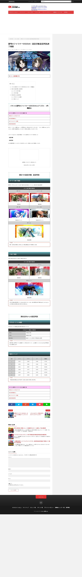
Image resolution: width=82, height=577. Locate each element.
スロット (19, 49)
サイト (9, 478)
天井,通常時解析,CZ (13, 118)
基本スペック (15, 99)
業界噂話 (65, 12)
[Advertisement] (41, 25)
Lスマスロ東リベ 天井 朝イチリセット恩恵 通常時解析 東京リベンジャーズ (44, 1)
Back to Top (41, 496)
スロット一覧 (29, 12)
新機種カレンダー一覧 (57, 12)
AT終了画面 (14, 93)
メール (10, 473)
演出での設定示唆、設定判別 (16, 89)
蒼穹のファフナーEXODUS (27, 49)
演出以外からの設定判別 (15, 95)
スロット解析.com (44, 511)
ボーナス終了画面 (15, 91)
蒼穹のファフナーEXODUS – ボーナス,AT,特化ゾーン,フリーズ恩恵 (21, 415)
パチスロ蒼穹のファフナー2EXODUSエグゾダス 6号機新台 (22, 87)
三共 (21, 49)
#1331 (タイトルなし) (13, 12)
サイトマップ (22, 12)
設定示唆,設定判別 (13, 123)
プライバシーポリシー (46, 12)
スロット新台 (11, 49)
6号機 (16, 49)
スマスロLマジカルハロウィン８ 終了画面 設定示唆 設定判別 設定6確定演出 (30, 434)
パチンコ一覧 (37, 12)
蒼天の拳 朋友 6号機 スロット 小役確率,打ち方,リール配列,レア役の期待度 (30, 428)
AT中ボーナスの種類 (16, 97)
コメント (10, 457)
